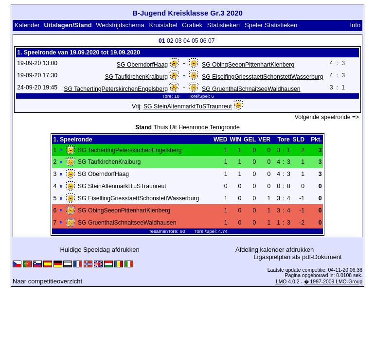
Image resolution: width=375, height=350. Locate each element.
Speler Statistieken (271, 25)
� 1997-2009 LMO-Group (333, 281)
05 (195, 40)
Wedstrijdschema (120, 25)
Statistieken (223, 25)
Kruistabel (163, 25)
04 (186, 40)
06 (203, 40)
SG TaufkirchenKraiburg (136, 76)
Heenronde (193, 127)
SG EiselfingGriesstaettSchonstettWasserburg (262, 76)
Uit (173, 127)
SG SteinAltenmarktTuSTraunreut (187, 106)
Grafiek (192, 25)
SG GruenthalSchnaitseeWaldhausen (251, 89)
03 (178, 40)
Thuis (160, 127)
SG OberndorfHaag (142, 64)
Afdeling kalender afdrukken (274, 249)
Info (355, 25)
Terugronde (225, 127)
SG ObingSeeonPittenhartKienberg (248, 64)
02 (170, 40)
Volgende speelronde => (327, 117)
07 (211, 40)
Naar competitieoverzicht (47, 281)
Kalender (27, 25)
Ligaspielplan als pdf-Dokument (297, 257)
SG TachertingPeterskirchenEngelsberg (116, 89)
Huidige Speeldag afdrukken (99, 249)
